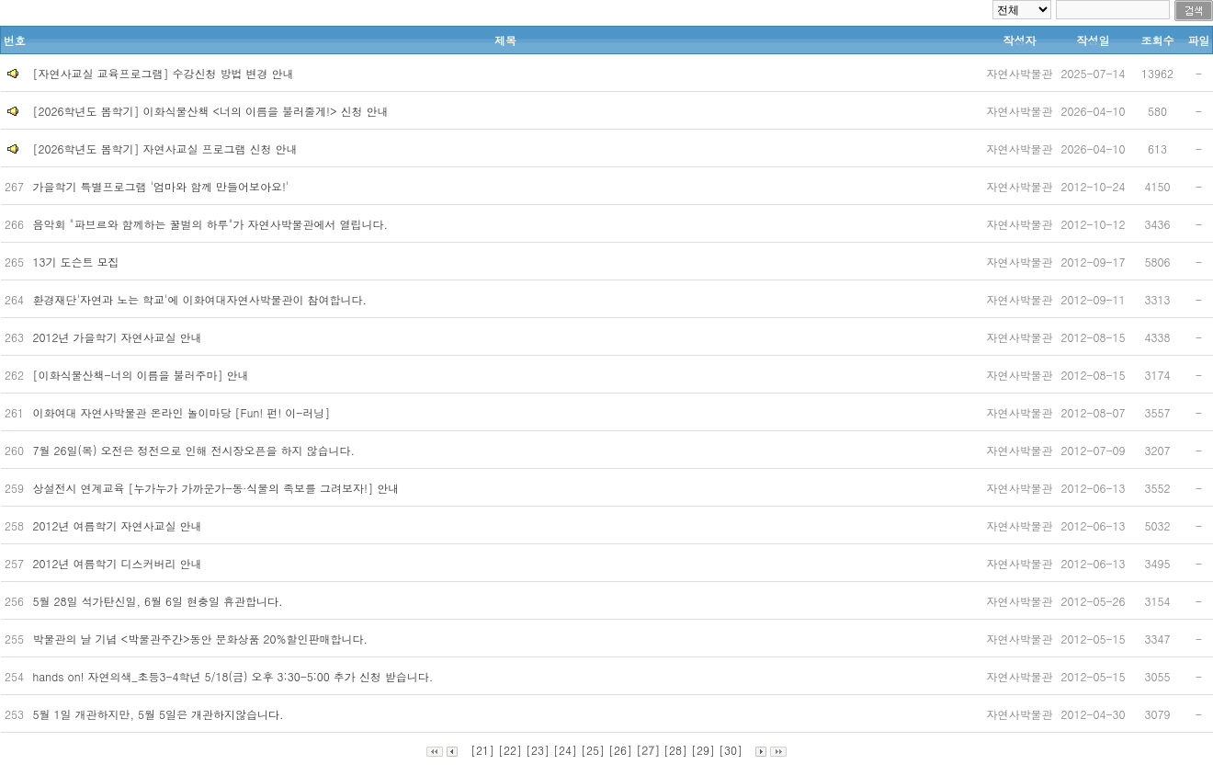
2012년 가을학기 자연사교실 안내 (119, 337)
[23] (538, 750)
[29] (703, 750)
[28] (675, 750)
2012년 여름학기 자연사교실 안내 (119, 525)
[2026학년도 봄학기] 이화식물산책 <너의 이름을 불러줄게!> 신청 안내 (211, 111)
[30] (731, 750)
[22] (510, 750)
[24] (565, 750)
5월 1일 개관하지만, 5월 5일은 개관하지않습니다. (160, 714)
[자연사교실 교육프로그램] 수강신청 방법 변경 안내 (163, 73)
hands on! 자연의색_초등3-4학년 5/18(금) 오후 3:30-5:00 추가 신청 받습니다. (235, 676)
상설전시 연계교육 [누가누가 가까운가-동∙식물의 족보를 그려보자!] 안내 (218, 488)
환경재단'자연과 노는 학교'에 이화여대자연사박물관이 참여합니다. (202, 299)
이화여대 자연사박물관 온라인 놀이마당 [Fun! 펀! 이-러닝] (183, 412)
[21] (482, 750)
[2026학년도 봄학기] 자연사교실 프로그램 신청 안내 (165, 148)
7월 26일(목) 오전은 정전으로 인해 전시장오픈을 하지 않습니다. (196, 450)
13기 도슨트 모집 (78, 261)
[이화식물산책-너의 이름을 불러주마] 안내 (143, 374)
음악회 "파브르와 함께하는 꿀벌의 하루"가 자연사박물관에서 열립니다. (212, 224)
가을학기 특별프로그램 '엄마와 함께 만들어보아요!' (163, 186)
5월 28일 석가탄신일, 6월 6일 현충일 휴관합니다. (160, 601)
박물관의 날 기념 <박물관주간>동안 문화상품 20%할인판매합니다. (202, 638)
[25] (593, 750)
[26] (620, 750)
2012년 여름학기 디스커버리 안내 (119, 563)
